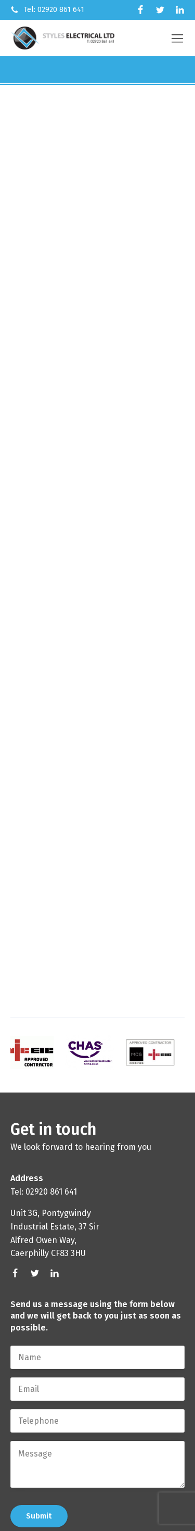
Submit (39, 1516)
